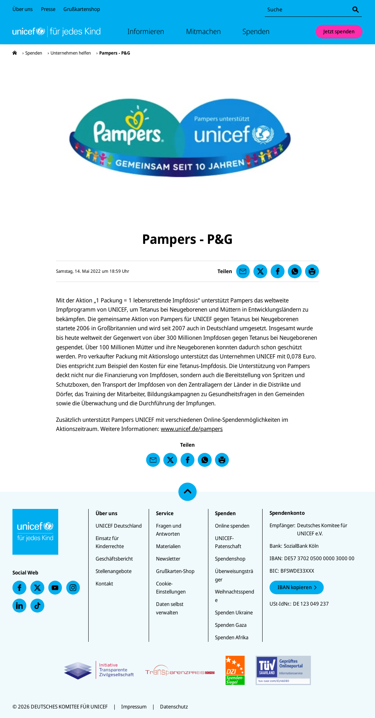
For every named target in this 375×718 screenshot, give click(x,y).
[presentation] (14, 53)
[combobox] (313, 9)
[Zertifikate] (187, 670)
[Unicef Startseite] (56, 31)
